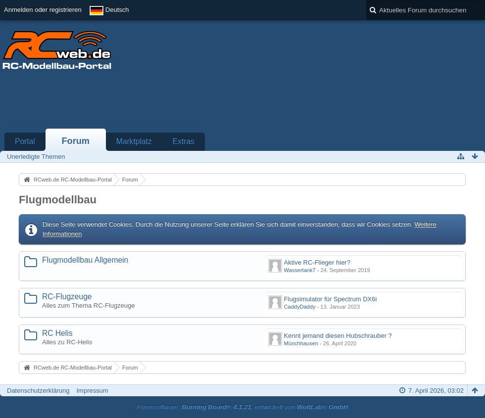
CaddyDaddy (300, 307)
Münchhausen (301, 343)
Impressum (92, 390)
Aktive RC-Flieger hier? (317, 262)
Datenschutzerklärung (38, 390)
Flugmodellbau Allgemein (85, 260)
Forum (75, 141)
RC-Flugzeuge (67, 296)
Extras (183, 141)
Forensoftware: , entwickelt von (242, 407)
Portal (25, 141)
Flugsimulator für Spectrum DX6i (330, 299)
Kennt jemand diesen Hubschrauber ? (338, 335)
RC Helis (57, 333)
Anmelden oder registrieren (43, 9)
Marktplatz (134, 141)
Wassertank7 (300, 270)
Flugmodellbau (58, 199)
